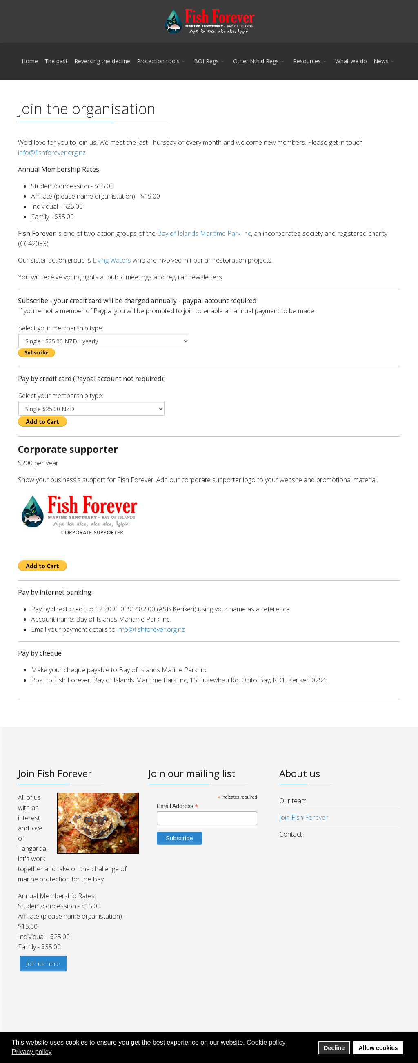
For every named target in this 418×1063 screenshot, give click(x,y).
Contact (290, 834)
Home (30, 61)
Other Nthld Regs (256, 61)
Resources (307, 61)
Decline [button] (334, 1048)
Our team (293, 800)
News (381, 61)
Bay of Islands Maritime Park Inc (204, 233)
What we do (351, 61)
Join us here (43, 963)
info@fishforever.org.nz (52, 152)
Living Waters (112, 260)
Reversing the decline (102, 61)
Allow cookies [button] (378, 1048)
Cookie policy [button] (266, 1042)
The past (56, 61)
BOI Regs (206, 61)
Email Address (177, 806)
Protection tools (158, 61)
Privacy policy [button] (32, 1051)
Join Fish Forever (303, 817)
